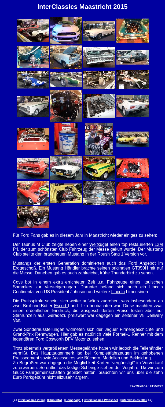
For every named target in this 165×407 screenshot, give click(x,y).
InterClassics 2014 (31, 400)
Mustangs (22, 263)
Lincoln (118, 291)
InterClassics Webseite (101, 400)
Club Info (54, 400)
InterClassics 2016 (134, 400)
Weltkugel (98, 244)
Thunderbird (122, 273)
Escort (61, 305)
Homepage (72, 400)
